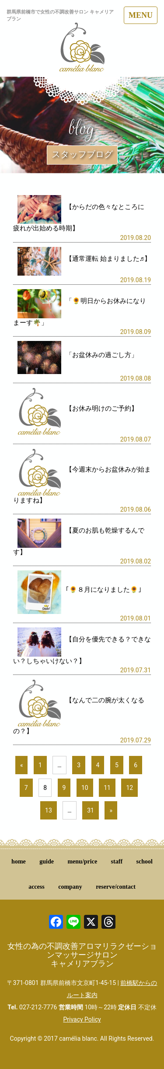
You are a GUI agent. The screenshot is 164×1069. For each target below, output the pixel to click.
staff (116, 861)
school (144, 861)
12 (129, 787)
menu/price (82, 861)
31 (90, 810)
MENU (141, 15)
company (70, 887)
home (18, 861)
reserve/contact (116, 887)
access (36, 887)
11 (107, 787)
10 (84, 787)
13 (48, 810)
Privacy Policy (82, 1019)
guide (46, 861)
